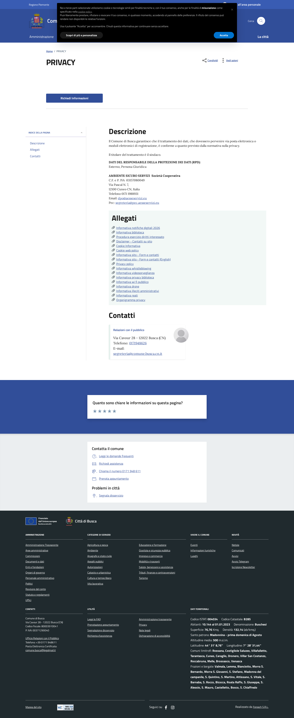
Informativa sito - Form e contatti (137, 255)
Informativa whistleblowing (133, 268)
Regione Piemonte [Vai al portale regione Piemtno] (39, 5)
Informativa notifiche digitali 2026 (138, 228)
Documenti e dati (35, 561)
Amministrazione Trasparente (42, 545)
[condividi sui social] (210, 60)
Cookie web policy (127, 250)
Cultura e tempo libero (99, 578)
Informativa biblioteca (130, 232)
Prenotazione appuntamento (103, 625)
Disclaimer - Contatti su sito (134, 241)
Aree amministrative (37, 550)
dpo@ (122, 198)
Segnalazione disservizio (100, 630)
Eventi (194, 545)
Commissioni (33, 556)
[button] (232, 9)
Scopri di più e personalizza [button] (81, 35)
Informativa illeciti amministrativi (137, 291)
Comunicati (238, 550)
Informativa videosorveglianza (135, 273)
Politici (29, 584)
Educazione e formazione (152, 545)
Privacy (143, 625)
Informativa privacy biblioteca (135, 277)
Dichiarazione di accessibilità (154, 636)
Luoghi (194, 556)
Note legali (144, 630)
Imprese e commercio (151, 556)
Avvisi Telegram (240, 561)
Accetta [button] (224, 35)
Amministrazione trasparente (155, 619)
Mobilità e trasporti (149, 561)
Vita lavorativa (95, 584)
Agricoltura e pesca (97, 545)
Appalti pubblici (95, 561)
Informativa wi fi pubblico (132, 282)
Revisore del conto (36, 589)
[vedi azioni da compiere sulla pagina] (229, 60)
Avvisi (235, 556)
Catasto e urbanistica (99, 572)
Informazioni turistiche (202, 550)
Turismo (143, 578)
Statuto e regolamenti (38, 595)
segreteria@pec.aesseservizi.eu (137, 203)
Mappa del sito (33, 707)
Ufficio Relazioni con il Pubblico (42, 638)
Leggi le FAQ (94, 619)
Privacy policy (125, 264)
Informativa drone (127, 286)
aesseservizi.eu (136, 198)
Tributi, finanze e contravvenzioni (157, 572)
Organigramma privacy (130, 300)
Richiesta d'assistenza (99, 636)
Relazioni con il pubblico (128, 330)
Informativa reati (127, 295)
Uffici (28, 600)
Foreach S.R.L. (260, 707)
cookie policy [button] (85, 12)
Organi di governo (35, 572)
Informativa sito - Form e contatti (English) (143, 259)
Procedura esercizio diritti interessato (140, 237)
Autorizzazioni (95, 567)
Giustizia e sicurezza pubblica (154, 550)
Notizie (235, 545)
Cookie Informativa (128, 246)
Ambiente (92, 550)
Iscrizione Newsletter (243, 567)
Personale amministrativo (40, 578)
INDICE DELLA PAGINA (55, 132)
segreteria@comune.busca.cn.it (137, 353)
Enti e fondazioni (35, 567)
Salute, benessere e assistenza (156, 567)
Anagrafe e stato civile (99, 556)
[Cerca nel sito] (261, 21)
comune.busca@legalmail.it (41, 650)
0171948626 (138, 343)
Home (49, 51)
